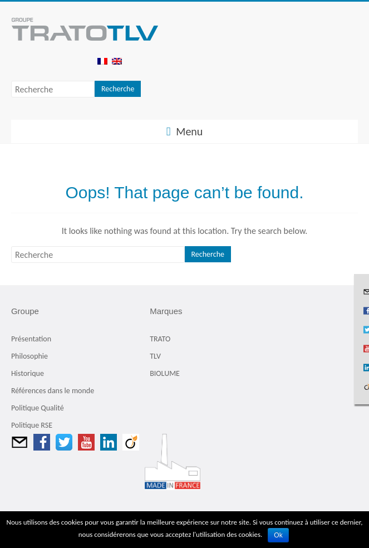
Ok (278, 535)
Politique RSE (31, 425)
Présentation (31, 339)
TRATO (160, 339)
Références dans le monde (52, 390)
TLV (155, 356)
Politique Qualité (37, 408)
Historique (27, 373)
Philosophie (29, 356)
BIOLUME (165, 373)
